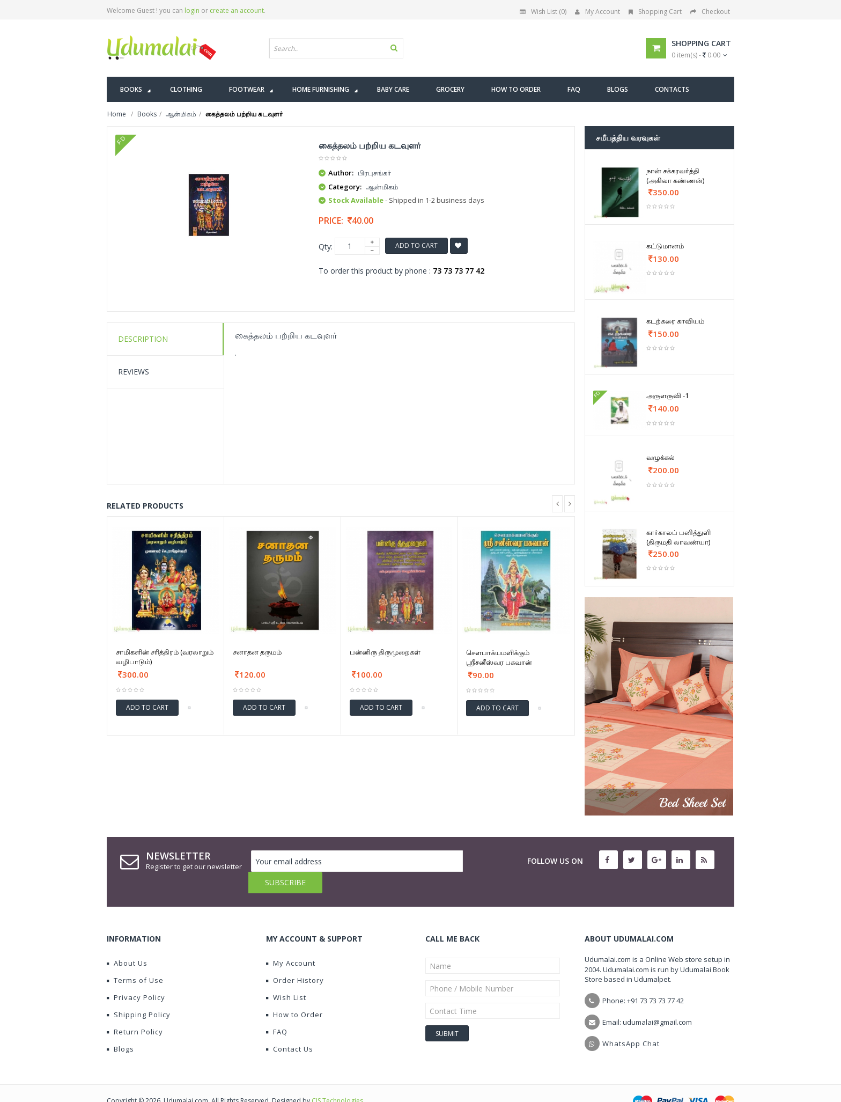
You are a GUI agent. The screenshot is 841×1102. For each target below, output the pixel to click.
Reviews (133, 371)
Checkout (710, 11)
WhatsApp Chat (631, 1022)
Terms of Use (135, 959)
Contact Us (289, 1027)
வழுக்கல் (660, 457)
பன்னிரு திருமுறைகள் (385, 652)
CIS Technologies (337, 1079)
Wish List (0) (543, 11)
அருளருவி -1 (667, 395)
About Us (127, 941)
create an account (237, 10)
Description (143, 339)
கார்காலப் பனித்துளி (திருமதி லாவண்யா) (678, 537)
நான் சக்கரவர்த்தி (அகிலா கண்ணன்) (675, 175)
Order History (295, 959)
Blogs (120, 1027)
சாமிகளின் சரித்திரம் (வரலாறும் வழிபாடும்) (164, 656)
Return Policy (135, 1010)
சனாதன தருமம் (257, 652)
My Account (597, 11)
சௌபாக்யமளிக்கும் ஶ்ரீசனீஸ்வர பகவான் (499, 657)
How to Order (294, 993)
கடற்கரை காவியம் (675, 321)
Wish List (286, 976)
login (192, 10)
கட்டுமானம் (665, 246)
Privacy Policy (136, 976)
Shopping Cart (655, 11)
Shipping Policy (139, 993)
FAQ (276, 1010)
